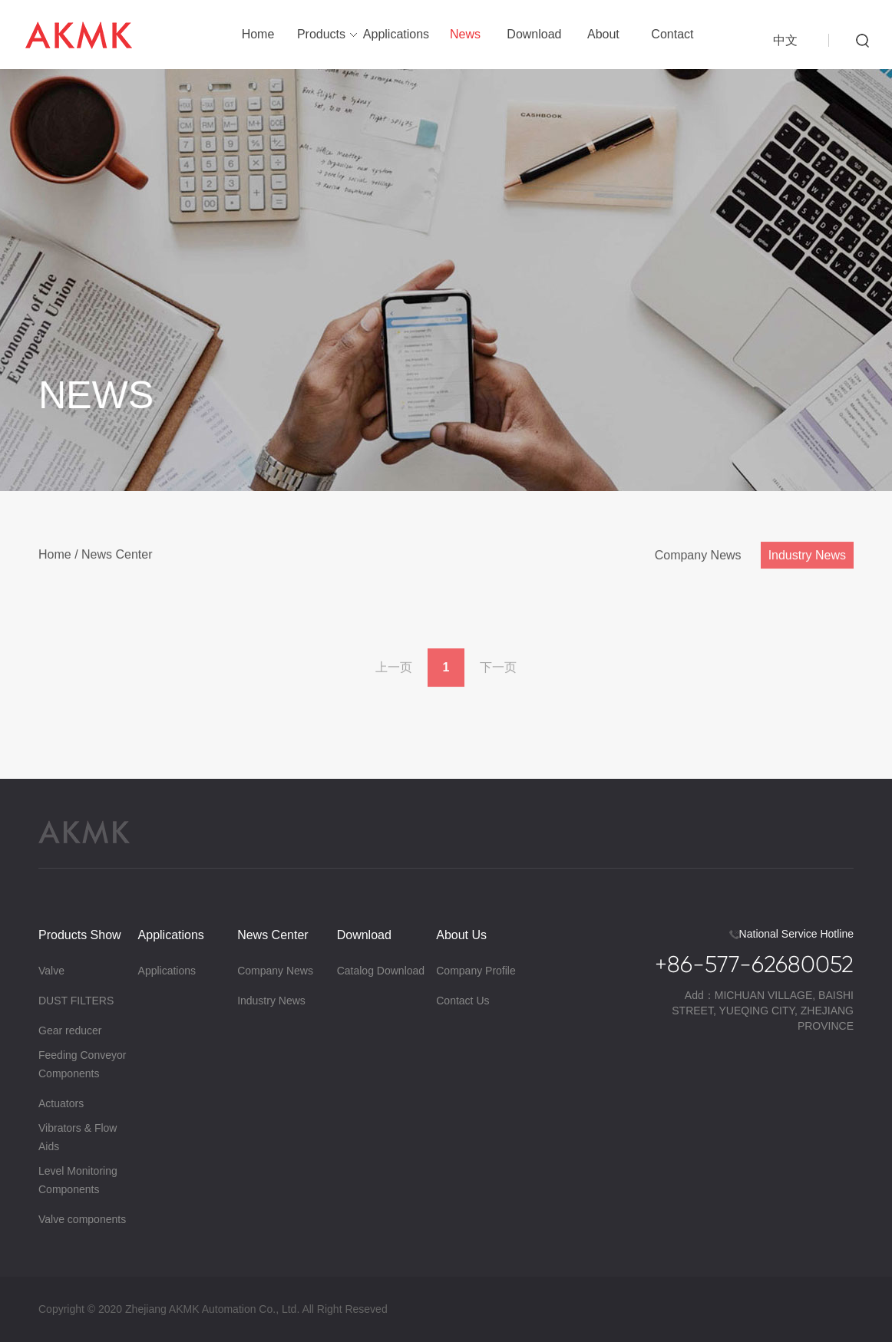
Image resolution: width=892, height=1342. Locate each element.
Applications (396, 34)
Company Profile (476, 970)
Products (321, 34)
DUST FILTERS (76, 1000)
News (465, 34)
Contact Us (462, 1000)
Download (534, 34)
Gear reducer (69, 1030)
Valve (51, 970)
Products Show (79, 934)
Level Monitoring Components (77, 1180)
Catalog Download (381, 970)
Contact (672, 34)
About (603, 34)
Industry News (807, 558)
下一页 (498, 671)
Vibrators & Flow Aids (77, 1137)
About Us (461, 934)
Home (258, 34)
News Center (116, 558)
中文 (785, 40)
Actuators (61, 1103)
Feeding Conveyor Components (82, 1064)
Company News (698, 558)
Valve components (82, 1219)
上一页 (393, 671)
